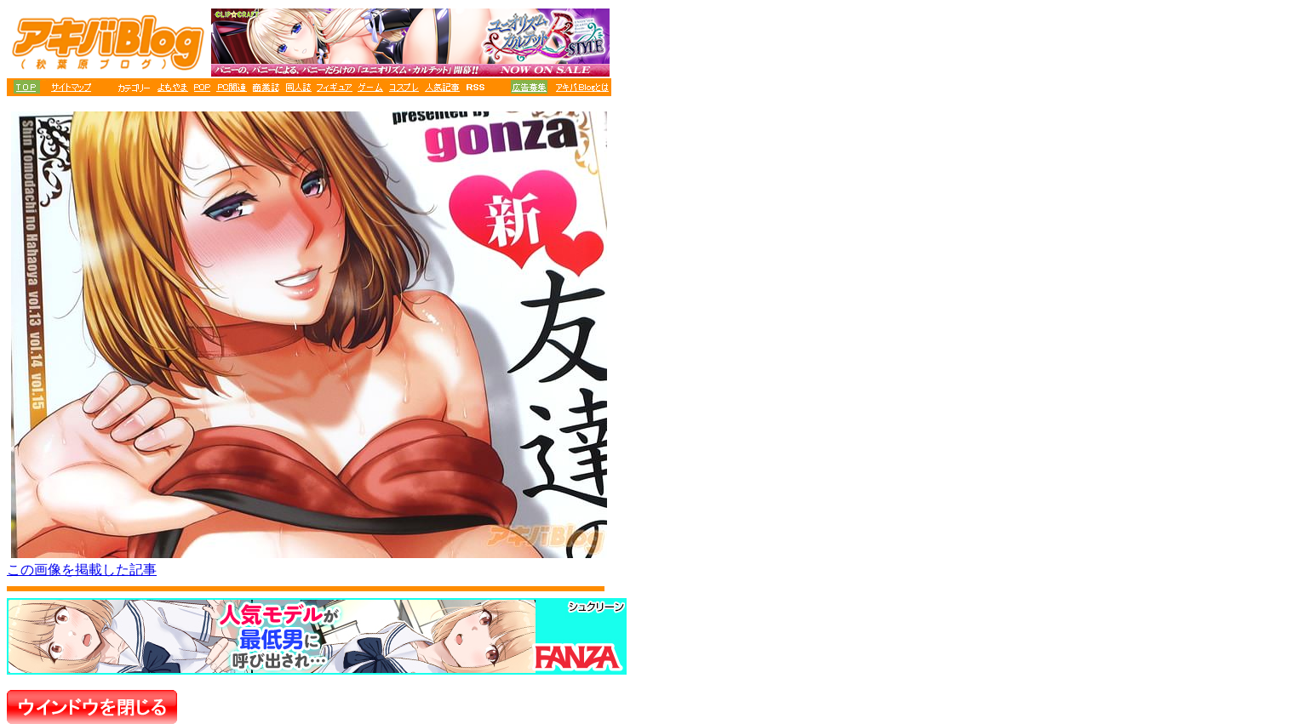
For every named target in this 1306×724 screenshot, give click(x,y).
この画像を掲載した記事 (82, 569)
